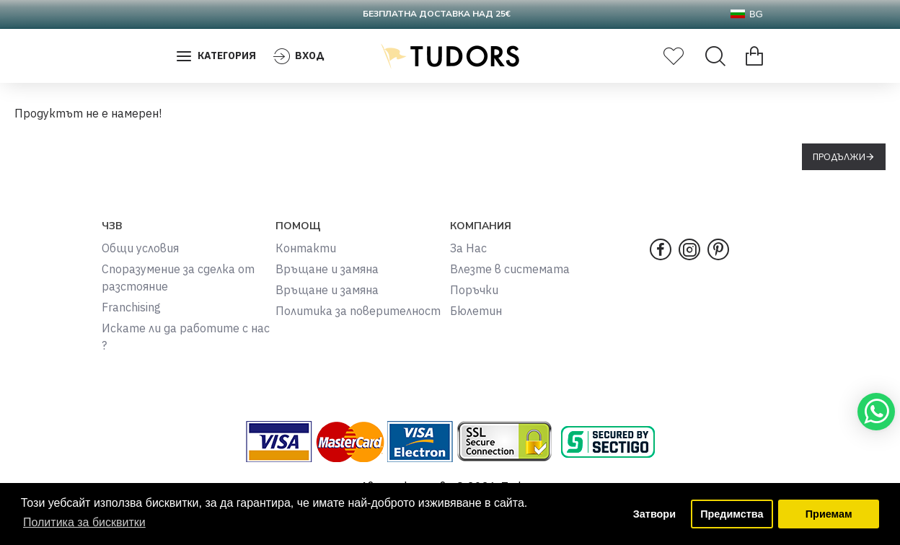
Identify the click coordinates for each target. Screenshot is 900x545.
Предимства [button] (731, 514)
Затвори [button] (654, 514)
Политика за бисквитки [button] (84, 522)
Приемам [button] (829, 514)
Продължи (839, 157)
